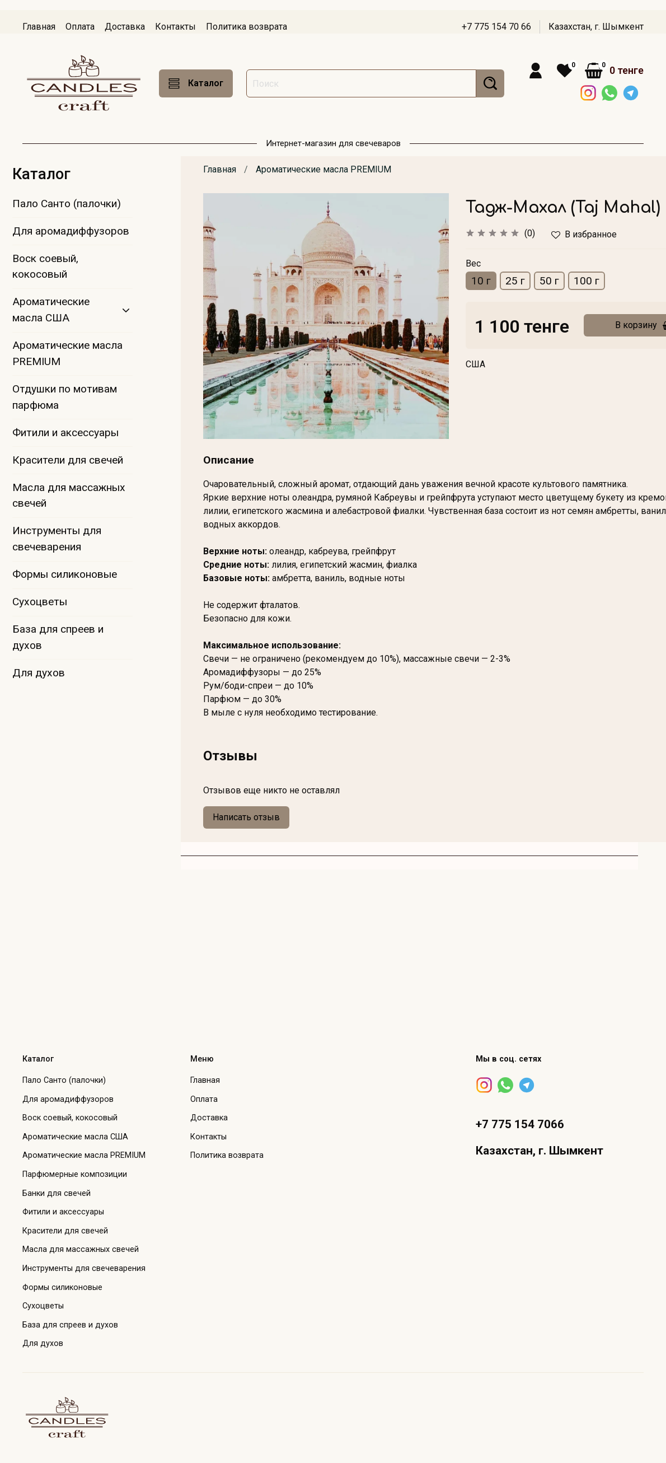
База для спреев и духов (58, 637)
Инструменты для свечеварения (56, 538)
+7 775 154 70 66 (496, 26)
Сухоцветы (39, 601)
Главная (38, 26)
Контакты (175, 26)
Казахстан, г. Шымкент (596, 26)
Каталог (195, 83)
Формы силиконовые (64, 574)
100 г (586, 280)
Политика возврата (246, 26)
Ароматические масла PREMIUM (323, 169)
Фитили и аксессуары (65, 432)
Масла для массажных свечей (68, 495)
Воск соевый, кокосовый (45, 266)
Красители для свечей (67, 460)
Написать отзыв (246, 817)
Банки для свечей (56, 1193)
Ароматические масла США (51, 309)
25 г (515, 280)
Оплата (80, 26)
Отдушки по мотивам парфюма (64, 397)
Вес (473, 263)
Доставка (125, 26)
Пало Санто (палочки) (66, 203)
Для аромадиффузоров (70, 231)
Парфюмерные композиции (74, 1174)
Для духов (38, 672)
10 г (481, 280)
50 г (549, 280)
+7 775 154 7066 (520, 1124)
